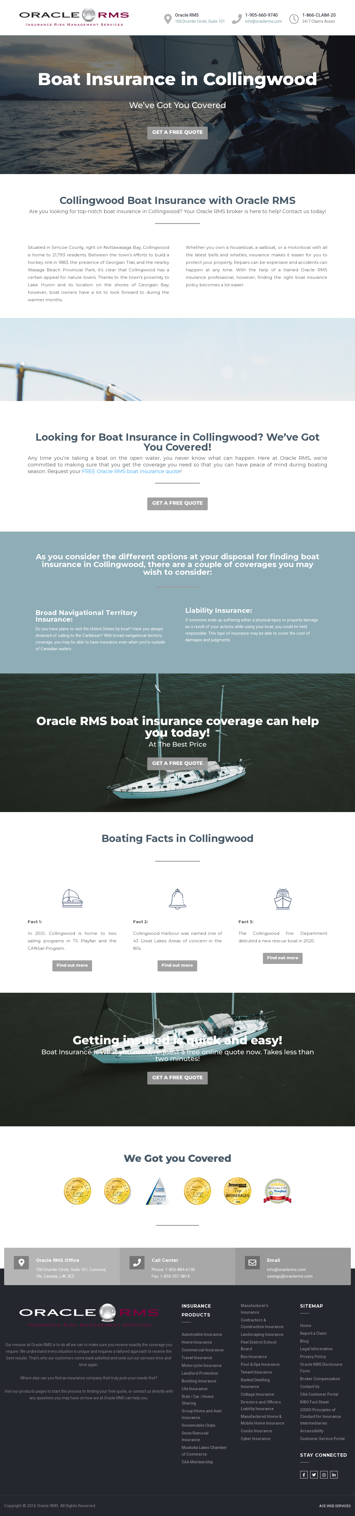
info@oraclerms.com (263, 21)
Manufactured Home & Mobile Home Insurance (262, 1419)
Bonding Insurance (199, 1381)
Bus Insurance (254, 1356)
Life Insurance (194, 1389)
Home (305, 1325)
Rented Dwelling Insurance (255, 1383)
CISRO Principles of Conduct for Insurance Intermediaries (320, 1416)
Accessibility (311, 1431)
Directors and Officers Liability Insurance (261, 1405)
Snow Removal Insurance (195, 1436)
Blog (304, 1341)
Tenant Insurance (256, 1372)
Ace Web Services (335, 1506)
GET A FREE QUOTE (177, 132)
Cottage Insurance (257, 1394)
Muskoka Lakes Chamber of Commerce (204, 1450)
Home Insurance (197, 1342)
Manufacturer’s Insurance (254, 1309)
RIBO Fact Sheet (314, 1402)
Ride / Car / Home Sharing (198, 1399)
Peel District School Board (259, 1345)
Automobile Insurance (202, 1334)
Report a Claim (313, 1333)
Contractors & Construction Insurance (262, 1323)
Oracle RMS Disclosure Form (321, 1367)
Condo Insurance (256, 1431)
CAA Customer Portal (319, 1394)
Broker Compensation (320, 1379)
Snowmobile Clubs (198, 1425)
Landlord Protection (200, 1373)
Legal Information (316, 1349)
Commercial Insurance (203, 1350)
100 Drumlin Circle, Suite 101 (200, 21)
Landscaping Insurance (262, 1334)
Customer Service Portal (322, 1438)
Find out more (72, 965)
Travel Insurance (197, 1358)
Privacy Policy (313, 1356)
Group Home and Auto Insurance (202, 1414)
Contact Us (310, 1386)
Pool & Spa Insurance (260, 1364)
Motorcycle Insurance (202, 1365)
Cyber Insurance (255, 1438)
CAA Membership (197, 1462)
